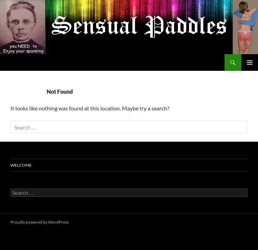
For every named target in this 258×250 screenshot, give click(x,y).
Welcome (21, 165)
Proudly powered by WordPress (39, 222)
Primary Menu (249, 62)
